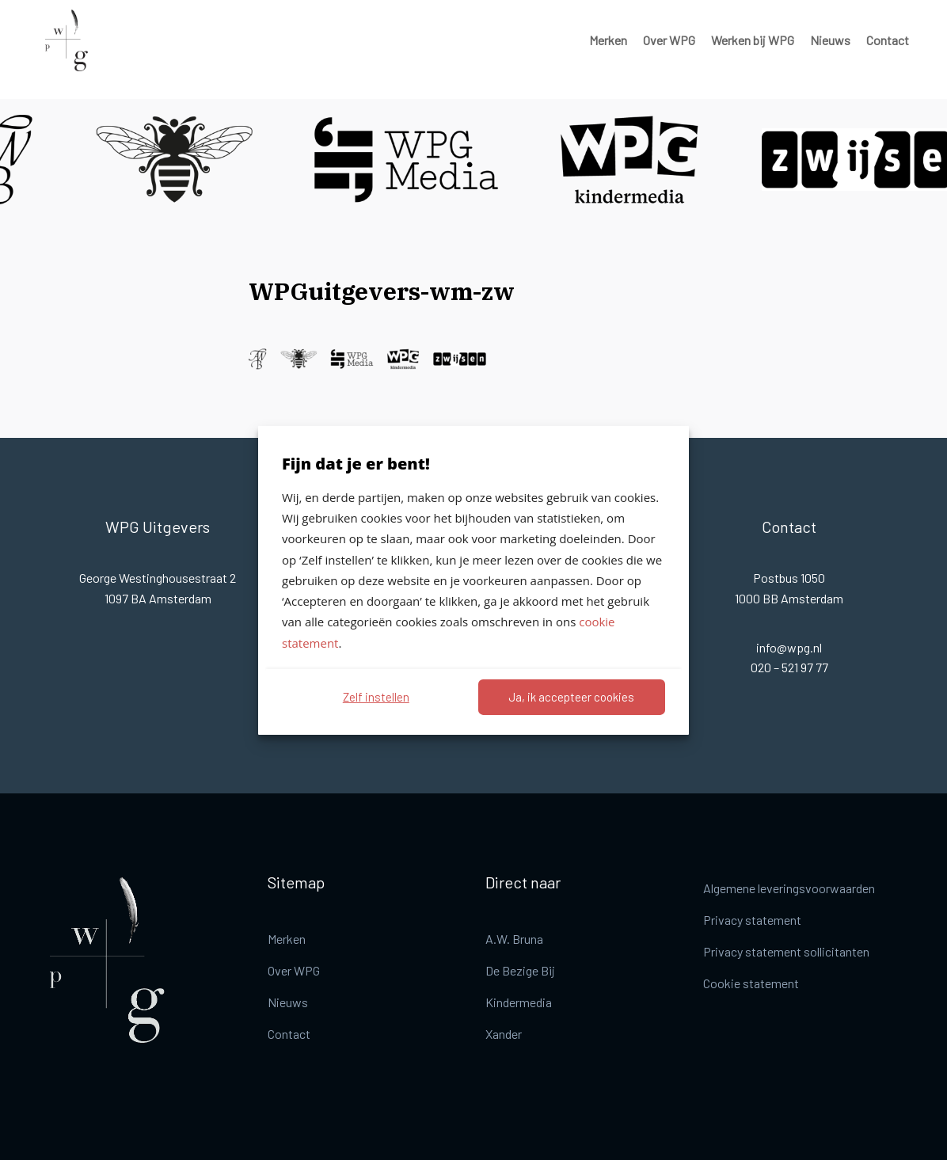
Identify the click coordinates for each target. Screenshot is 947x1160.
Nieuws (830, 40)
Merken (608, 40)
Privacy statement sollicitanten (786, 951)
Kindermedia (518, 1002)
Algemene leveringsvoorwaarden (789, 888)
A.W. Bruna (514, 938)
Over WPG (669, 40)
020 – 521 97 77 (789, 667)
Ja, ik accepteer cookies (571, 697)
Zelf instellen (376, 697)
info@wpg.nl (789, 647)
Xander (503, 1033)
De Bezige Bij (520, 970)
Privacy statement (752, 919)
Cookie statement (751, 983)
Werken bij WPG (752, 40)
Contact (887, 40)
